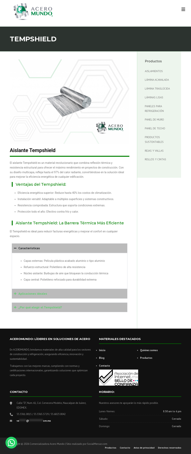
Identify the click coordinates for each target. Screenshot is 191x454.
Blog (101, 358)
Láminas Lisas (154, 97)
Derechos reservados (169, 448)
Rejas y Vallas (154, 150)
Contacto (104, 365)
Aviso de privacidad (144, 448)
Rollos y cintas (155, 159)
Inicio (102, 350)
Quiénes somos (149, 350)
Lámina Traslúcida (157, 88)
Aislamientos (154, 71)
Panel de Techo (155, 128)
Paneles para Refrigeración (154, 108)
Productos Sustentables (154, 139)
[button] (11, 443)
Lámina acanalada (157, 80)
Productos (146, 358)
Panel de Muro (154, 119)
